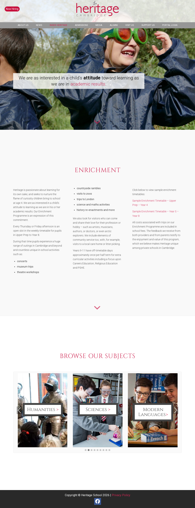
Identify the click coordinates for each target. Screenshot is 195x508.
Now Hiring (12, 8)
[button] (85, 450)
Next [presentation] (175, 410)
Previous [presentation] (19, 410)
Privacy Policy (121, 495)
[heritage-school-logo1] (97, 11)
